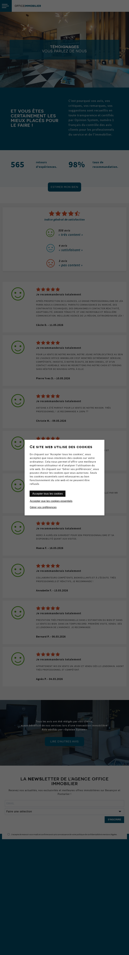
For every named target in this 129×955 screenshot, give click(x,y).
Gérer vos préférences (43, 507)
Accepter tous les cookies (47, 493)
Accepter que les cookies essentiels (51, 500)
